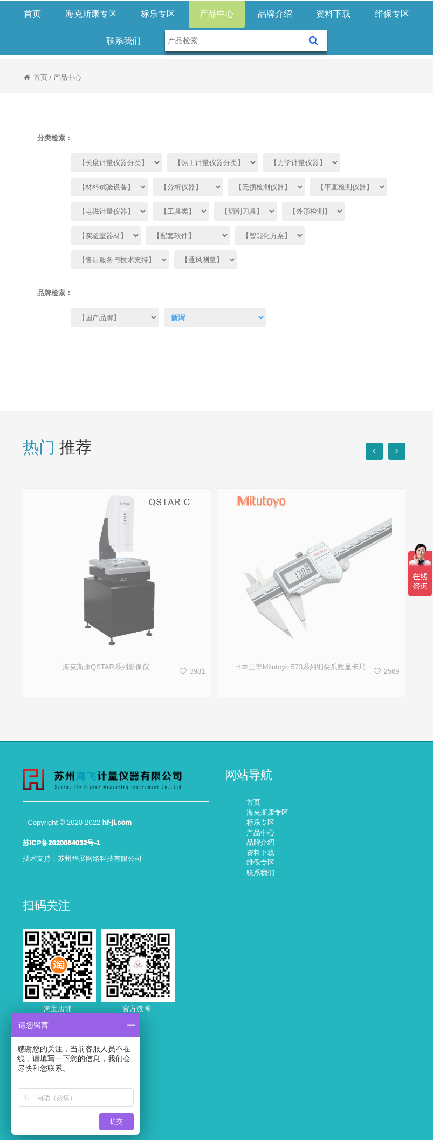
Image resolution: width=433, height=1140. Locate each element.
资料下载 (333, 13)
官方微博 (136, 1009)
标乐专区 (158, 13)
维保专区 (392, 13)
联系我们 (123, 40)
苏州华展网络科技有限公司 (100, 858)
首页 (32, 13)
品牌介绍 (275, 13)
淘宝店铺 (58, 1009)
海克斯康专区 (91, 13)
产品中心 (217, 13)
